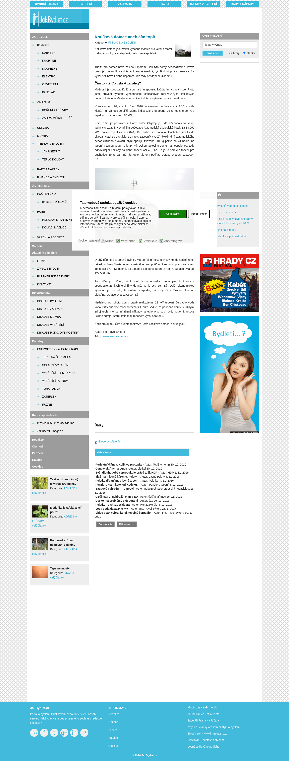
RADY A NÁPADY (242, 4)
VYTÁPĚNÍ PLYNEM (55, 380)
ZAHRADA (125, 4)
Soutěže (37, 246)
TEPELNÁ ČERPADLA (56, 357)
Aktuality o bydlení (44, 252)
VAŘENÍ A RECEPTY (50, 237)
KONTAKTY (44, 284)
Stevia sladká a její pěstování (227, 236)
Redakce (38, 439)
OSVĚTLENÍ (50, 84)
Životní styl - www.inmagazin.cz (207, 733)
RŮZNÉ (47, 404)
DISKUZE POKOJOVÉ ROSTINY (58, 332)
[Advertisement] (169, 19)
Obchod (37, 446)
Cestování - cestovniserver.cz (206, 740)
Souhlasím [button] (172, 213)
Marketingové (173, 241)
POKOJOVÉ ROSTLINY (57, 219)
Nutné (109, 241)
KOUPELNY (49, 68)
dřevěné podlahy (208, 746)
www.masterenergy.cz (116, 336)
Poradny (37, 341)
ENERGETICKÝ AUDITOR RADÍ (57, 349)
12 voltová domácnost (223, 212)
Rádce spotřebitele (44, 415)
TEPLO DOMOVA (53, 159)
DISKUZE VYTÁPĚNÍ (50, 324)
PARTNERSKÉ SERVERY (53, 276)
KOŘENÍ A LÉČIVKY (55, 110)
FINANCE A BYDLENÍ (51, 177)
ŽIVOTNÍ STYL (41, 186)
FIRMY (41, 260)
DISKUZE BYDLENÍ (49, 301)
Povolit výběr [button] (199, 213)
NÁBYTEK (48, 52)
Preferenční (128, 241)
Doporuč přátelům (110, 441)
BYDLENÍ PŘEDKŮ (54, 201)
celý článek (39, 492)
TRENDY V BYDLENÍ (203, 4)
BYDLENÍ (86, 4)
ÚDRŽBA (43, 127)
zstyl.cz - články (197, 727)
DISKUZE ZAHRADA (50, 308)
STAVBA (164, 4)
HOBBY (42, 211)
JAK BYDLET (41, 37)
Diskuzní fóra (41, 293)
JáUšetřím (194, 714)
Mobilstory (194, 707)
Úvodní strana (46, 4)
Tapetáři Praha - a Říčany (204, 720)
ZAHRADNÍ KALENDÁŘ (57, 118)
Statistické (149, 241)
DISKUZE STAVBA (49, 316)
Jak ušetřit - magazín (50, 431)
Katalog (37, 459)
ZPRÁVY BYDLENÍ (49, 268)
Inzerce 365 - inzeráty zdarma (55, 423)
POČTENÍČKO (46, 193)
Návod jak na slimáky (222, 229)
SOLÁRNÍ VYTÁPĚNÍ (55, 365)
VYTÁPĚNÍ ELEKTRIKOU (58, 372)
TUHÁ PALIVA (51, 388)
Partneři (37, 453)
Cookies (37, 466)
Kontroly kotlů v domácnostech (228, 205)
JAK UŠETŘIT (51, 151)
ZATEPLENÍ (49, 396)
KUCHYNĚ (49, 60)
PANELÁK (48, 92)
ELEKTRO (48, 76)
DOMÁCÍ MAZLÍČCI (54, 227)
